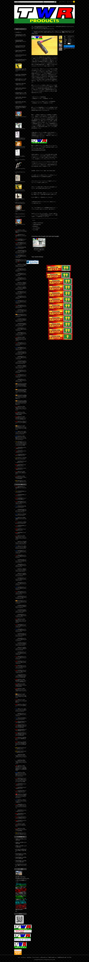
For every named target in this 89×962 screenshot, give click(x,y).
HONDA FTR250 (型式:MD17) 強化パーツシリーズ (20, 55)
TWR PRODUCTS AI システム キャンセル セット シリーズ (20, 147)
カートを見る (71, 1)
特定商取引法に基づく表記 (62, 957)
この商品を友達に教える (37, 224)
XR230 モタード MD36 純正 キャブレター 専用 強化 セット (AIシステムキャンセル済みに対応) (21, 743)
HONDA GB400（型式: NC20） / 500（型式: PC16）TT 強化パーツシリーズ (20, 107)
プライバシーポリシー (36, 957)
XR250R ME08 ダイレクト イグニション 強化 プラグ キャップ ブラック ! (20, 556)
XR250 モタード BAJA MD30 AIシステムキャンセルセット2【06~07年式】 (21, 413)
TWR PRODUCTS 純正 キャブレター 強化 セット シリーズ (20, 139)
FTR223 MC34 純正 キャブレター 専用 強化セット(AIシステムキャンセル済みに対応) (20, 726)
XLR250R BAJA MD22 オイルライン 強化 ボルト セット (20, 455)
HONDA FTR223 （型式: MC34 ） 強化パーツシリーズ (20, 84)
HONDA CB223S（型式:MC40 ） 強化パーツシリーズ (20, 89)
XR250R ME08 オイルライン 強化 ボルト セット (20, 448)
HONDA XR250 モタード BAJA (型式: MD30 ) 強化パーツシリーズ (20, 35)
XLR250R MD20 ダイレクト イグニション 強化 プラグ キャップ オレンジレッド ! (21, 333)
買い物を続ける (35, 226)
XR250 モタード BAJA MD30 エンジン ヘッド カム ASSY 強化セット (21, 231)
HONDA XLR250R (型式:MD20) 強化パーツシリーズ (20, 51)
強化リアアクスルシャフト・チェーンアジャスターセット (20, 203)
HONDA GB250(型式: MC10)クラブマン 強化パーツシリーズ (44, 26)
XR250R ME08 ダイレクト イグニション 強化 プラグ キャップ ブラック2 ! (20, 344)
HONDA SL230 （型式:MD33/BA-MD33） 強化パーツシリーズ (21, 75)
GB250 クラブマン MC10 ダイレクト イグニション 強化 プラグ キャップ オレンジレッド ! (20, 547)
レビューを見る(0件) (36, 227)
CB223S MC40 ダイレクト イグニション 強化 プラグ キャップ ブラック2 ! (20, 375)
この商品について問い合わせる (38, 222)
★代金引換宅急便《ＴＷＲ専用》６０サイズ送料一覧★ (21, 854)
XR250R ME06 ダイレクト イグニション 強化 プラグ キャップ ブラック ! (21, 260)
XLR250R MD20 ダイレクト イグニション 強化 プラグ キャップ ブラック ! (21, 329)
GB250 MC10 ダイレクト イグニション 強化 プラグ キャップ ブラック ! (20, 269)
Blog (16, 911)
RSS (67, 957)
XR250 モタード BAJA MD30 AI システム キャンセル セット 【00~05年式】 (20, 477)
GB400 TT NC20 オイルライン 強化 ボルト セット (20, 752)
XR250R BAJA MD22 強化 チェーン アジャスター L (20, 248)
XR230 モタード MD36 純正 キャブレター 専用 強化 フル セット (20, 738)
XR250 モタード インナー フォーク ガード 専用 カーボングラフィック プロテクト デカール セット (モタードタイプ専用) (20, 780)
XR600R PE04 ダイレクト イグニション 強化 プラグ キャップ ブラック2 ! (20, 274)
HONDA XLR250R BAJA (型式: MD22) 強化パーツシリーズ (20, 46)
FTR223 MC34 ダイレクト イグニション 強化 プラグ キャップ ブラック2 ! (20, 371)
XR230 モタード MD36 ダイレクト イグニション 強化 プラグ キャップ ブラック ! (20, 288)
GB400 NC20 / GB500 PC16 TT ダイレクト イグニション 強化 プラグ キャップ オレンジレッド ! (21, 762)
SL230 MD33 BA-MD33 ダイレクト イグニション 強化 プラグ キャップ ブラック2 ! (20, 324)
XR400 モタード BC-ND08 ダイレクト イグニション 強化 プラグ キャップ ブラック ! (20, 265)
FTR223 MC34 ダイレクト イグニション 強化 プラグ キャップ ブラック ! (20, 297)
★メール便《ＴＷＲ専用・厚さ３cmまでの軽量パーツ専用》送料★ (21, 850)
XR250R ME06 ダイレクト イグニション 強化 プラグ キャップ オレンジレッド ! (20, 348)
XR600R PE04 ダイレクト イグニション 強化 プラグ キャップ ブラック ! (20, 279)
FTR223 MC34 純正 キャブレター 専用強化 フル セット (20, 722)
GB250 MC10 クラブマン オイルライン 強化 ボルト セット (39, 250)
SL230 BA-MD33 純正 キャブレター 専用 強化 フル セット (20, 817)
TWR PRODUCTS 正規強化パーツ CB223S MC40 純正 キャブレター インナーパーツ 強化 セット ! (21, 391)
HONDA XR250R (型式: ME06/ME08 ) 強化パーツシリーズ (20, 41)
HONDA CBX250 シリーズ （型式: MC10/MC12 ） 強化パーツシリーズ (20, 69)
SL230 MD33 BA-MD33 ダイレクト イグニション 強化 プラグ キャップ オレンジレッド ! (20, 362)
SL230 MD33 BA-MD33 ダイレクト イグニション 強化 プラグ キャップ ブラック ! (20, 320)
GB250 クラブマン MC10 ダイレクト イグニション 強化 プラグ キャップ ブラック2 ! (20, 432)
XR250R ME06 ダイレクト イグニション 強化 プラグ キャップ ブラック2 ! (20, 256)
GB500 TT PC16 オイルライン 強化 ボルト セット (20, 748)
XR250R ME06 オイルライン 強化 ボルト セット (20, 451)
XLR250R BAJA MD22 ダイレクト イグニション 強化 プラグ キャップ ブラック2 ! (20, 353)
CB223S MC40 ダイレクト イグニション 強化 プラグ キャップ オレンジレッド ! (20, 306)
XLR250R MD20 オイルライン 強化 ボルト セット (20, 465)
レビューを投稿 (35, 229)
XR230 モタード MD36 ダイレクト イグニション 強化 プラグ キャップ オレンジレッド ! (20, 283)
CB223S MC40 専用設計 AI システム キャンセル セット (20, 522)
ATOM (70, 957)
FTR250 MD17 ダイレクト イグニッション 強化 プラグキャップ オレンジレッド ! (20, 671)
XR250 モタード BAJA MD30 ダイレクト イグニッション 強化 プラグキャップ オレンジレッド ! (20, 408)
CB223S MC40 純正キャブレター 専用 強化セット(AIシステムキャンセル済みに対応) (20, 734)
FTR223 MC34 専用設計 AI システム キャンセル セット (20, 718)
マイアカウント (63, 1)
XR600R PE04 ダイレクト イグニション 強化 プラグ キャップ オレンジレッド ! (20, 380)
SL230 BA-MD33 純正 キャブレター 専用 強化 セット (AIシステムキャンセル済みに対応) (20, 676)
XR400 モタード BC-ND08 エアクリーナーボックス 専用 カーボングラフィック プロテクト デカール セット (20, 796)
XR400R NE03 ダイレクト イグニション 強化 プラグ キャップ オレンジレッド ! (20, 565)
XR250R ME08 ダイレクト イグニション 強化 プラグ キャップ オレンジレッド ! (20, 243)
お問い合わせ (29, 957)
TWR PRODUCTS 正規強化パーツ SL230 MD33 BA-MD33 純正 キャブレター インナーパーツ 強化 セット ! (21, 402)
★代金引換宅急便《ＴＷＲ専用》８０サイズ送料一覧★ (21, 858)
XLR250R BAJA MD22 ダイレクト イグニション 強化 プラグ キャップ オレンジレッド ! (20, 251)
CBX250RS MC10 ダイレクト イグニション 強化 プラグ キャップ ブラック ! (21, 315)
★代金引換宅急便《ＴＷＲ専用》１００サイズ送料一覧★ (21, 861)
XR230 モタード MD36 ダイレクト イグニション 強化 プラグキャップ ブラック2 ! (20, 366)
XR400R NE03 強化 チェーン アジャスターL (20, 526)
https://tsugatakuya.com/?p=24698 (38, 150)
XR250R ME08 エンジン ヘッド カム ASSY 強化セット (20, 240)
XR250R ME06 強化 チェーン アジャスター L (20, 495)
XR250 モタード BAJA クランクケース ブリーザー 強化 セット (20, 422)
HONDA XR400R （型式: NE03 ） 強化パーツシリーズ (21, 98)
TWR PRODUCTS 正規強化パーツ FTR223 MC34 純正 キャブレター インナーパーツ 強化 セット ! (21, 385)
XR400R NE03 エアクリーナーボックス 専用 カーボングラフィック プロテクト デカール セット (20, 806)
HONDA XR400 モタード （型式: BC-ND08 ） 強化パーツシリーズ (20, 93)
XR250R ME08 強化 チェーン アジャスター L (20, 492)
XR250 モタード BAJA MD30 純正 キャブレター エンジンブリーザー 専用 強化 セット (20, 417)
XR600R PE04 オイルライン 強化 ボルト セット (20, 529)
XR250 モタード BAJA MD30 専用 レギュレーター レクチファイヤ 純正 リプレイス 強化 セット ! (20, 427)
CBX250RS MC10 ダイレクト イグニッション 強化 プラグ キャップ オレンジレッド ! (21, 311)
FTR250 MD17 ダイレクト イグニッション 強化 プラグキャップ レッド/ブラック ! (20, 666)
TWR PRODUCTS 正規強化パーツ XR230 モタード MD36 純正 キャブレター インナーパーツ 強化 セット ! (21, 397)
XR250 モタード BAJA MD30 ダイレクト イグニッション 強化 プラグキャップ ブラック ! (20, 690)
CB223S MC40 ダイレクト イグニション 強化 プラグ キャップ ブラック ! (20, 301)
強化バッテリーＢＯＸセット (20, 213)
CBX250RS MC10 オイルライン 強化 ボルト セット (20, 462)
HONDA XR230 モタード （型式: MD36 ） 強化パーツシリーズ (20, 79)
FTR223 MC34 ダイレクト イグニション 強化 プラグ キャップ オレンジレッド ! (20, 292)
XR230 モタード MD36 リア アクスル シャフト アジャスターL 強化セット (20, 801)
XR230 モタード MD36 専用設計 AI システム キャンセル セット (20, 518)
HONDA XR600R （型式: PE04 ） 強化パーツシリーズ (20, 102)
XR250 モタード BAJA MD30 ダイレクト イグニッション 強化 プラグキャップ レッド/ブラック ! (20, 339)
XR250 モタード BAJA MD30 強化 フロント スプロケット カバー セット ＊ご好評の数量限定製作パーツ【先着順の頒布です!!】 (21, 768)
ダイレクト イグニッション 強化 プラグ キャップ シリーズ (44, 28)
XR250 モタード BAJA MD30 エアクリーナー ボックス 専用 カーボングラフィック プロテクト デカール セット (20, 438)
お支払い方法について (44, 957)
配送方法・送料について (53, 957)
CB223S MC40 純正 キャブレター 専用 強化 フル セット (21, 730)
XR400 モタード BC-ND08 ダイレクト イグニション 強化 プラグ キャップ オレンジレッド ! (20, 542)
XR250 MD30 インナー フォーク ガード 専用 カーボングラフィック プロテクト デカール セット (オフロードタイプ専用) (20, 443)
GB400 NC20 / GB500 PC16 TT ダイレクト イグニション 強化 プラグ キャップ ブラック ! (21, 756)
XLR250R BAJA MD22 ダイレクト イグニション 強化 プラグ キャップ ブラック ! (20, 560)
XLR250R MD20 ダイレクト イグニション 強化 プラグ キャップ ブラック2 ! (21, 357)
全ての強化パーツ (18, 32)
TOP (32, 26)
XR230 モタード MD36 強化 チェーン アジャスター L (20, 514)
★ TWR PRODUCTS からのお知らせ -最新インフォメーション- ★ (21, 865)
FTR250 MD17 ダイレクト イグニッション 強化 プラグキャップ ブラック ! (20, 662)
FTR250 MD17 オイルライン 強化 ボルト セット (20, 469)
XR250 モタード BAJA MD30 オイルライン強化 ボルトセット (20, 472)
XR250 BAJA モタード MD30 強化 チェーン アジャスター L (20, 235)
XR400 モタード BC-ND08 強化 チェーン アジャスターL (20, 458)
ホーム (19, 957)
